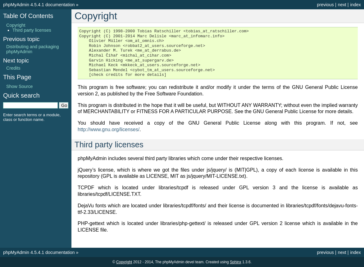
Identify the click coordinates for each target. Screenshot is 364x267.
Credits (13, 68)
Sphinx (235, 262)
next (342, 4)
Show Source (19, 86)
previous (325, 4)
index (355, 4)
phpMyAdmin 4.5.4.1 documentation (39, 4)
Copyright (15, 25)
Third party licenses (31, 30)
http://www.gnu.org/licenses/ (108, 129)
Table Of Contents (28, 15)
